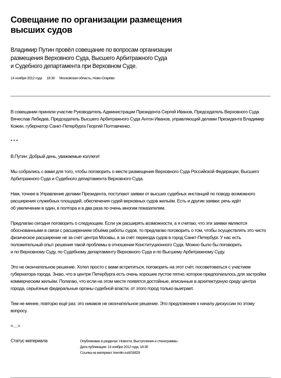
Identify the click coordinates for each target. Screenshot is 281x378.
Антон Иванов (155, 119)
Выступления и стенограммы (155, 341)
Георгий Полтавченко (108, 126)
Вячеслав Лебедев (29, 119)
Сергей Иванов (176, 111)
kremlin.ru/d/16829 (126, 352)
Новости (125, 341)
